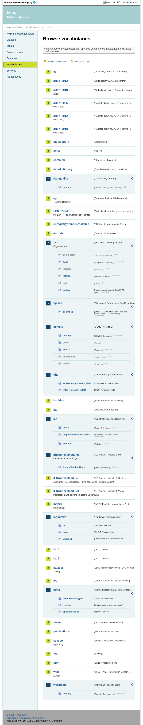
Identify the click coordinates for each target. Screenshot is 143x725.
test (55, 653)
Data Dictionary (32, 27)
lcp (55, 580)
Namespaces (13, 76)
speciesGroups (71, 611)
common (59, 160)
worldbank (60, 684)
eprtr (56, 198)
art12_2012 (60, 80)
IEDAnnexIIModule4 (66, 490)
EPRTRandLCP (63, 211)
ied (55, 418)
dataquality (60, 178)
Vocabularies (14, 64)
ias (55, 409)
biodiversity (61, 141)
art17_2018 (60, 128)
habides (58, 400)
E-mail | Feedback (17, 714)
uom (56, 662)
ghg (55, 374)
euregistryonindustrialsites (71, 224)
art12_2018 (60, 90)
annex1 (67, 427)
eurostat (58, 233)
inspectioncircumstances (76, 434)
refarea (66, 276)
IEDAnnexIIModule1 (66, 454)
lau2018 (58, 567)
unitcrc (66, 290)
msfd (56, 589)
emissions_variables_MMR (77, 383)
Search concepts (82, 62)
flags (65, 262)
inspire (57, 504)
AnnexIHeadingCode (74, 467)
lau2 (56, 558)
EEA (21, 2)
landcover (60, 516)
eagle (66, 532)
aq (55, 71)
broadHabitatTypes (73, 598)
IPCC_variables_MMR (74, 390)
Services (11, 70)
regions (67, 605)
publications (61, 631)
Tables (10, 45)
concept (67, 335)
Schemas (11, 58)
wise (56, 671)
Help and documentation (20, 33)
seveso (58, 640)
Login (108, 2)
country (67, 693)
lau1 (56, 549)
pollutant (67, 443)
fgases (57, 303)
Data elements (14, 52)
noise (57, 622)
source (66, 349)
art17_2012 (60, 115)
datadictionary (62, 169)
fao (55, 242)
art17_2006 (60, 103)
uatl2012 (67, 538)
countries (68, 312)
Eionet (20, 27)
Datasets (11, 39)
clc (64, 525)
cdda (56, 151)
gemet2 (58, 326)
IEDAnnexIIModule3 (66, 478)
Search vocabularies (57, 62)
